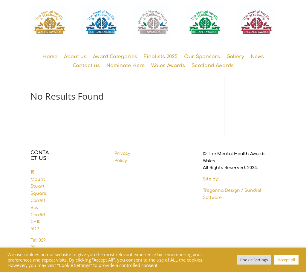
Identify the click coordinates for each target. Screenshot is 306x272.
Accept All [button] (286, 259)
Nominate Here (125, 66)
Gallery (235, 57)
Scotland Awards (213, 66)
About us (75, 57)
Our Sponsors (202, 57)
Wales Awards (168, 66)
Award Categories (115, 57)
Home (49, 57)
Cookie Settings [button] (254, 259)
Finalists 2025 (161, 57)
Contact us (86, 66)
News (257, 57)
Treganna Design (222, 190)
